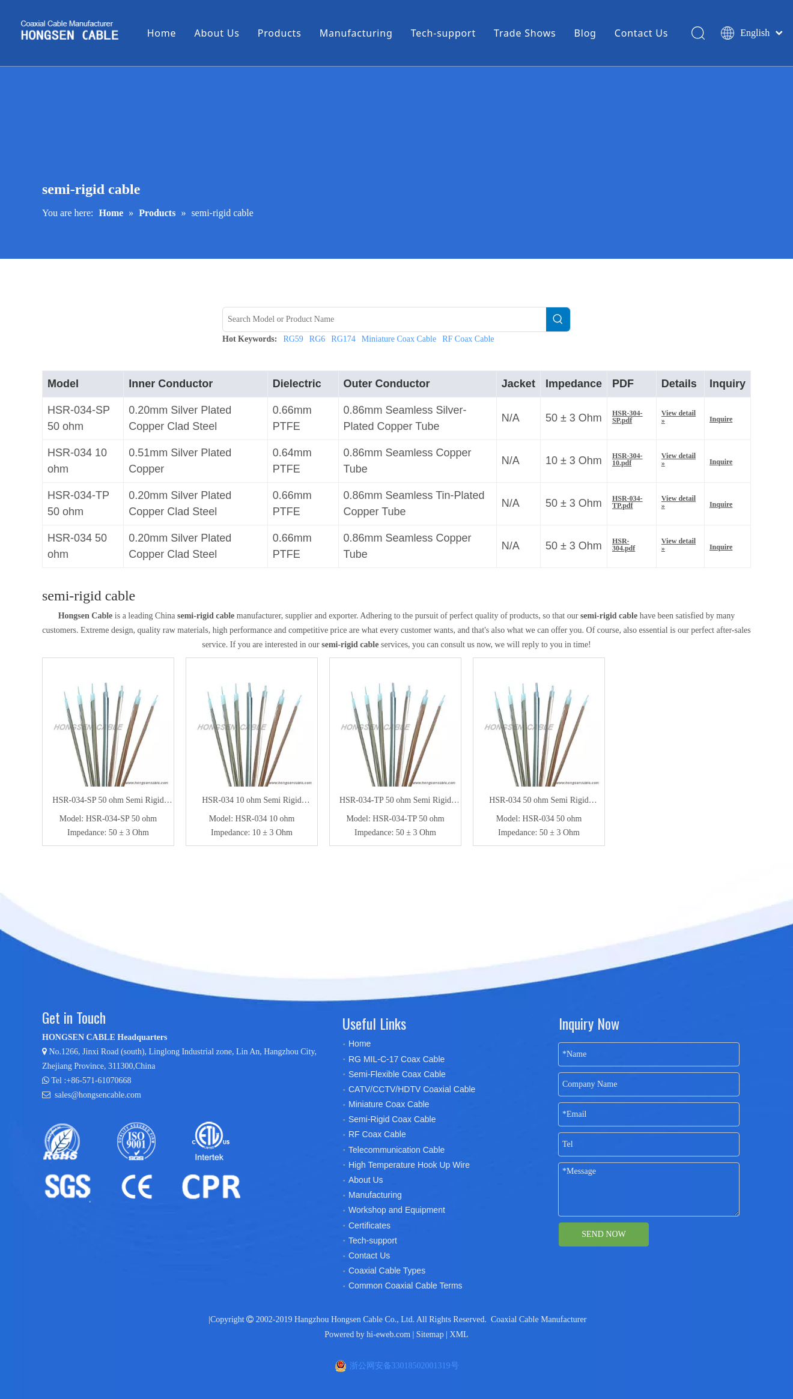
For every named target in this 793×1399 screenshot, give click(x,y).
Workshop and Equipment (396, 1210)
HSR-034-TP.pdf (627, 502)
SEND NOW (604, 1234)
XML (459, 1334)
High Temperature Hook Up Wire (409, 1165)
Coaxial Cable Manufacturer (538, 1319)
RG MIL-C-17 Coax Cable (396, 1059)
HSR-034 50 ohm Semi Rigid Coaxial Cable (539, 802)
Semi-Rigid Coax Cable (392, 1119)
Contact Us (641, 33)
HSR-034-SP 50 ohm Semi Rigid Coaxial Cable (107, 802)
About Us (216, 33)
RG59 (293, 338)
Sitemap (430, 1334)
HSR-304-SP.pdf (627, 416)
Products (280, 33)
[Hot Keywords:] (558, 319)
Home (162, 33)
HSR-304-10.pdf (627, 459)
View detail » (678, 416)
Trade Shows (525, 33)
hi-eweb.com (388, 1334)
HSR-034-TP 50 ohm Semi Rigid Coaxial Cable (395, 802)
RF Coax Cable (468, 338)
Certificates (369, 1225)
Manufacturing (356, 33)
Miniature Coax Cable (399, 338)
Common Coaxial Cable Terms (405, 1285)
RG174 (343, 338)
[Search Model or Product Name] (384, 319)
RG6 (317, 338)
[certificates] (147, 1161)
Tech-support (443, 33)
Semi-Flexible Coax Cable (397, 1074)
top (768, 1347)
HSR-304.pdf (623, 544)
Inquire (720, 419)
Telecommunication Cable (396, 1150)
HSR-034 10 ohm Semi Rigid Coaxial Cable (252, 802)
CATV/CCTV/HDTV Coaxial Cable (411, 1089)
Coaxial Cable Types (386, 1270)
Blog (585, 33)
